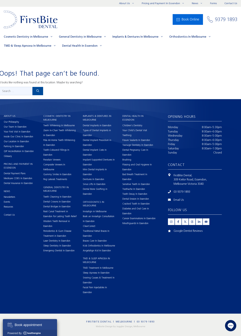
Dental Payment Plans (14, 173)
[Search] (37, 91)
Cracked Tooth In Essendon (136, 203)
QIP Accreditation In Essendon (19, 151)
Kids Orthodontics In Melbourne (99, 245)
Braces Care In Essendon (95, 240)
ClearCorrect (89, 226)
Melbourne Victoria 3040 (189, 183)
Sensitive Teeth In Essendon (136, 184)
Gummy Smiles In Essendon (57, 174)
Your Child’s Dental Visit (134, 130)
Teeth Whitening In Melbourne (59, 125)
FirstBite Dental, (183, 175)
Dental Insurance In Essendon (18, 183)
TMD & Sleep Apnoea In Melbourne (31, 45)
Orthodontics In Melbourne (191, 36)
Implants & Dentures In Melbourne (139, 36)
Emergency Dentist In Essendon (59, 250)
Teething (126, 135)
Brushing (126, 159)
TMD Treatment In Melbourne (98, 267)
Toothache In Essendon (133, 189)
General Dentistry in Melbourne (84, 36)
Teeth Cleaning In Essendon (57, 196)
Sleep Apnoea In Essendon (96, 272)
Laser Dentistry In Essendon (56, 240)
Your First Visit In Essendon (17, 131)
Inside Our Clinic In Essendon (18, 136)
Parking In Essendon (14, 146)
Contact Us (230, 3)
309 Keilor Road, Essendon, (190, 179)
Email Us (179, 199)
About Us (128, 3)
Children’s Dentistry (132, 125)
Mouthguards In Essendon (135, 223)
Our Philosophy (11, 121)
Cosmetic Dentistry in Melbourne (30, 36)
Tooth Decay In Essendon (134, 193)
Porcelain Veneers (51, 159)
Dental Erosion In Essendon (135, 198)
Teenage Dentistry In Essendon (137, 145)
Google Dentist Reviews (188, 231)
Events (7, 201)
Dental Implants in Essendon (97, 125)
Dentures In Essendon (93, 179)
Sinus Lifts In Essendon (94, 184)
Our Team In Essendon (15, 126)
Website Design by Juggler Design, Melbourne (120, 326)
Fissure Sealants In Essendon (136, 140)
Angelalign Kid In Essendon (97, 250)
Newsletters (9, 196)
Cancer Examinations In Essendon (139, 218)
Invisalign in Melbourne (95, 211)
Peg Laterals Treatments (55, 179)
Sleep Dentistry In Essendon (57, 245)
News (199, 3)
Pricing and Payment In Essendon (165, 3)
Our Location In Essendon (16, 141)
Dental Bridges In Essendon (57, 206)
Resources (8, 206)
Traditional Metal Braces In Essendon (96, 233)
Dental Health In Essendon (83, 45)
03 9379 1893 (182, 191)
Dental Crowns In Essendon (57, 201)
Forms (213, 3)
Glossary (8, 156)
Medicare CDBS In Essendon (18, 178)
